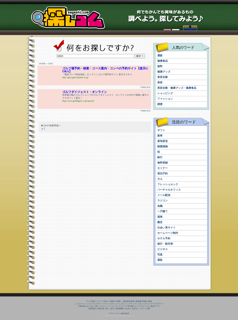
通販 (160, 55)
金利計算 (100, 309)
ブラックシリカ (135, 304)
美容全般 (162, 77)
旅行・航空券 (165, 243)
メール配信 (163, 195)
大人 (160, 179)
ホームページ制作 (167, 233)
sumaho (127, 309)
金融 (160, 206)
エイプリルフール (142, 306)
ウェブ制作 (90, 301)
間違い (119, 301)
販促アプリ (155, 306)
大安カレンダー (138, 309)
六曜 (148, 309)
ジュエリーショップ (83, 304)
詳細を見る (146, 87)
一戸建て (162, 211)
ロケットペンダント (119, 304)
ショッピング (165, 93)
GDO (50, 63)
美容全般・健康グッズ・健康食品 (176, 88)
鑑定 (160, 222)
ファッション (165, 98)
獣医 (150, 301)
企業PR (112, 301)
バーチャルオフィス (169, 189)
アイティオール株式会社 (119, 313)
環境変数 (119, 309)
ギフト (161, 130)
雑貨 (160, 104)
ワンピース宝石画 (125, 306)
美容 (160, 82)
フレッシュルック (167, 184)
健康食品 (162, 60)
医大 (113, 309)
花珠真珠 (92, 309)
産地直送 (162, 141)
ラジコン (162, 200)
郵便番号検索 (141, 301)
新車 (160, 135)
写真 (160, 254)
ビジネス (162, 249)
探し (108, 309)
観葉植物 (162, 146)
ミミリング (112, 306)
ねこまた (90, 306)
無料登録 (162, 162)
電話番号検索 (128, 301)
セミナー (162, 168)
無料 (160, 66)
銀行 (160, 157)
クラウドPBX (102, 301)
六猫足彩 (81, 306)
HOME (42, 63)
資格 (160, 216)
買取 (160, 260)
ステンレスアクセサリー (153, 304)
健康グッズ (163, 71)
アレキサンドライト (101, 304)
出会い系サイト (166, 227)
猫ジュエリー (101, 306)
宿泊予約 (162, 173)
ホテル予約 (163, 238)
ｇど (43, 128)
